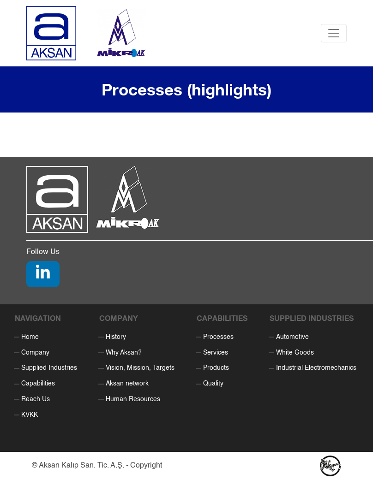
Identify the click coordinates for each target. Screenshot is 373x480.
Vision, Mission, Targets (140, 368)
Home (30, 337)
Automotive (292, 337)
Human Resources (133, 399)
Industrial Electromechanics (316, 368)
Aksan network (127, 383)
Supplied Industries (49, 368)
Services (215, 353)
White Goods (295, 353)
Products (216, 368)
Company (35, 353)
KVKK (29, 415)
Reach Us (35, 399)
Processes (218, 337)
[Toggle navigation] (334, 33)
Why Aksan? (124, 353)
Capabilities (38, 383)
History (116, 337)
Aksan (49, 465)
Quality (213, 383)
